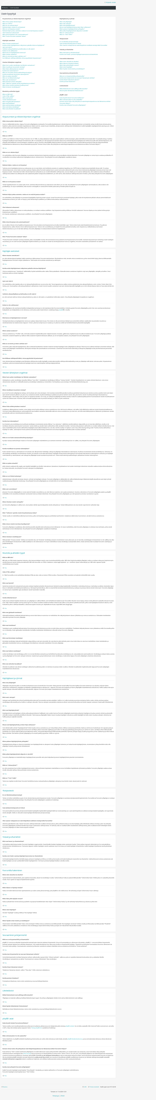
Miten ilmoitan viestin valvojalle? (12, 81)
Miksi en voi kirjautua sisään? (11, 29)
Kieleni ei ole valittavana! (9, 51)
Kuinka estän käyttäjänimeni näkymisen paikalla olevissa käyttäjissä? (23, 45)
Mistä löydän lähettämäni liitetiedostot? (71, 90)
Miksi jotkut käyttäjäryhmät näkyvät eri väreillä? (74, 31)
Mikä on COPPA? (7, 23)
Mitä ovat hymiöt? (7, 98)
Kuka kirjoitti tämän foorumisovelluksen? (72, 98)
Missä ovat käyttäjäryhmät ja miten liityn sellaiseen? (75, 27)
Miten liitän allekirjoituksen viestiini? (13, 69)
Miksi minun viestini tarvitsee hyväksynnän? (15, 85)
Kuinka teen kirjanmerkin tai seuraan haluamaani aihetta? (77, 78)
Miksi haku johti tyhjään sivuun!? (69, 65)
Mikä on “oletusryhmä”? (67, 33)
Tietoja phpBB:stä (36, 1028)
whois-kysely (27, 1053)
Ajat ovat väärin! (7, 47)
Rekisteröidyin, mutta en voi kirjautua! (13, 27)
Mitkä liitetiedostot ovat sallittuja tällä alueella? (74, 89)
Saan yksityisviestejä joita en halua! (70, 43)
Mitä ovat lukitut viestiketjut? (10, 107)
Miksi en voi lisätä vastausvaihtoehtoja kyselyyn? (17, 72)
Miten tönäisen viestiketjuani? (11, 87)
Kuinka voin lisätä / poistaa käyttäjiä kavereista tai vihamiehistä (79, 54)
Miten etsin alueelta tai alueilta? (69, 61)
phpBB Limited (70, 1026)
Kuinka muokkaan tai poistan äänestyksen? (15, 74)
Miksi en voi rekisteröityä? (10, 25)
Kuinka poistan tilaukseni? (67, 81)
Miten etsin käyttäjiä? (66, 67)
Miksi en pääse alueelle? (9, 76)
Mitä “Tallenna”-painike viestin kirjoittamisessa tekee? (18, 83)
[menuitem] (93, 1086)
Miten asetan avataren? (9, 54)
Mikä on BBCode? (7, 94)
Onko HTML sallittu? (8, 96)
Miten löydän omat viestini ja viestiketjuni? (72, 69)
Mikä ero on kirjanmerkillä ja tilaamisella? (72, 76)
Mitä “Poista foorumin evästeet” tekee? (14, 36)
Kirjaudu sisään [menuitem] (110, 2)
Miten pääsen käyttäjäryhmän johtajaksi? (72, 29)
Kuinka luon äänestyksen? (10, 71)
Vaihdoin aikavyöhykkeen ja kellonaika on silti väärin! (18, 49)
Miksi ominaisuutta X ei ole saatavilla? (71, 99)
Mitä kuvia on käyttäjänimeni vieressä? (14, 52)
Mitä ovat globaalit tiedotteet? (11, 101)
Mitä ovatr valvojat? (65, 23)
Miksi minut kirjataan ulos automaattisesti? (15, 34)
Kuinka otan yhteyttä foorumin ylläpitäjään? (73, 105)
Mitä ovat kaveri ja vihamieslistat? (70, 52)
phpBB (61, 310)
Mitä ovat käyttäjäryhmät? (67, 25)
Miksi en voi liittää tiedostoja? (11, 78)
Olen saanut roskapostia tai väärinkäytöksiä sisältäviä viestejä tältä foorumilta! (83, 45)
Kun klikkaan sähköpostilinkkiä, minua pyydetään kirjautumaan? (21, 58)
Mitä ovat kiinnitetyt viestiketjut (11, 105)
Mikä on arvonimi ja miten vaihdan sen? (14, 56)
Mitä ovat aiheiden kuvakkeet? (11, 109)
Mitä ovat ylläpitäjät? (66, 22)
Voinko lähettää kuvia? (9, 100)
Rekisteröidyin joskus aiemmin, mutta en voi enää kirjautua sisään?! (22, 31)
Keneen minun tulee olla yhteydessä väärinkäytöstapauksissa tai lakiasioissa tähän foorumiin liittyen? (85, 102)
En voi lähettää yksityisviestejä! (69, 42)
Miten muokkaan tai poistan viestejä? (13, 67)
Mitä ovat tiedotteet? (8, 103)
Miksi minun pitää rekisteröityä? (12, 22)
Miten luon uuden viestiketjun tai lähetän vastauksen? (18, 65)
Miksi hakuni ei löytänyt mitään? (69, 63)
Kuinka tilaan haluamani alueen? (69, 80)
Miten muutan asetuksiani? (10, 43)
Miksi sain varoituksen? (9, 80)
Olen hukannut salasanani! (10, 33)
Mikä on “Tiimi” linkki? (66, 34)
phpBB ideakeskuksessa (75, 1039)
